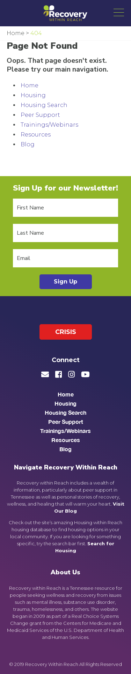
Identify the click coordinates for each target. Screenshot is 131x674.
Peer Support (40, 115)
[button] (119, 12)
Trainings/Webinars (49, 124)
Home (29, 85)
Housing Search (44, 105)
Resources (36, 134)
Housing (33, 95)
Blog (28, 144)
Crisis (65, 332)
